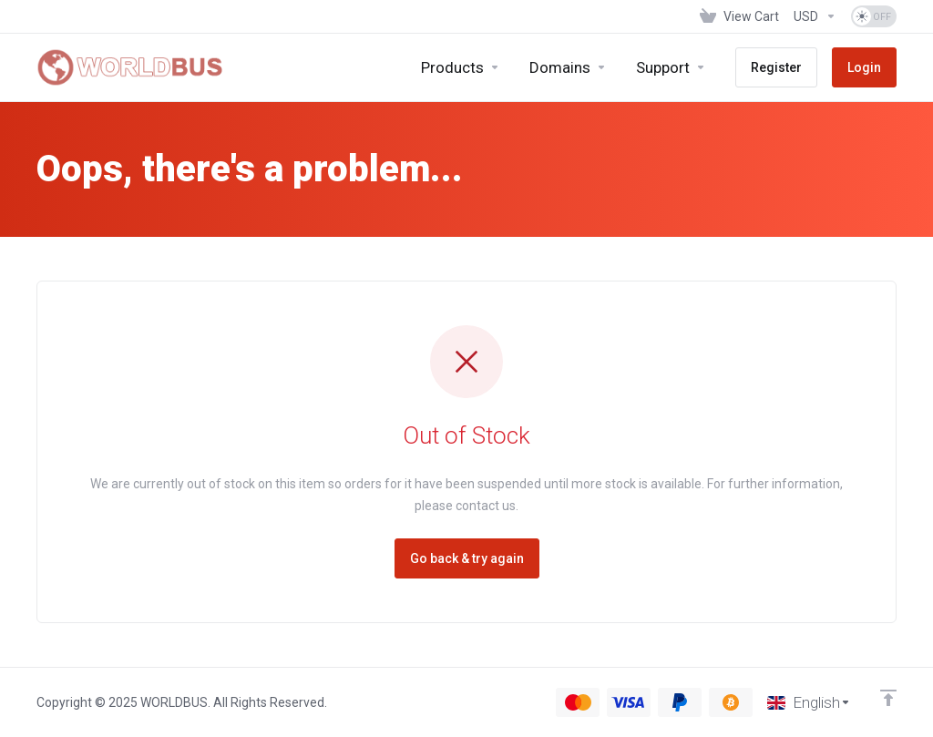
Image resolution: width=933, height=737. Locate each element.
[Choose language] (809, 702)
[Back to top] (888, 697)
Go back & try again (467, 558)
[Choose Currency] (815, 16)
